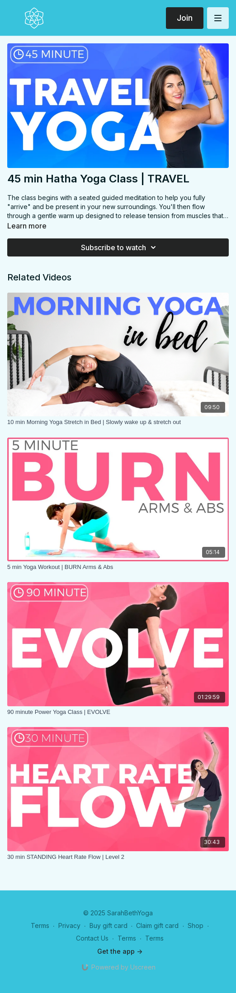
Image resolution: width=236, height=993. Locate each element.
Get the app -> (119, 951)
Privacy (69, 925)
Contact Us (92, 938)
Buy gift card (108, 925)
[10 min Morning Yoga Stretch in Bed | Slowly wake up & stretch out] (118, 422)
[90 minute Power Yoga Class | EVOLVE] (118, 712)
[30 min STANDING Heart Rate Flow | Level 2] (118, 857)
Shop (195, 925)
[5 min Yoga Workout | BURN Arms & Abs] (118, 567)
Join (185, 18)
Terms (40, 925)
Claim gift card (157, 925)
